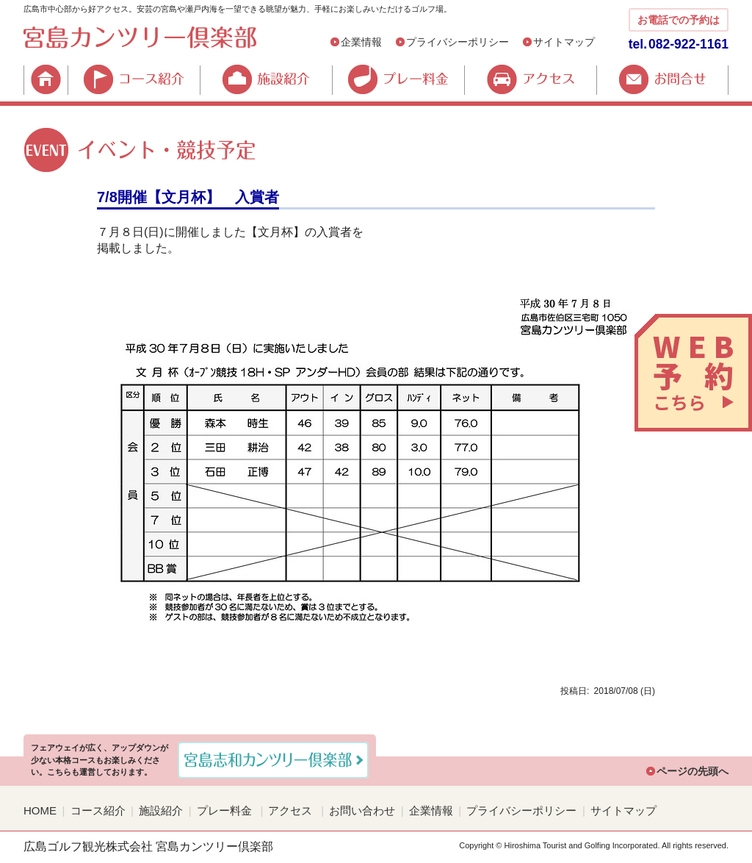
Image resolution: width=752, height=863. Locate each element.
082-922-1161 (688, 44)
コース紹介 (134, 79)
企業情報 (361, 42)
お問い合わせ (362, 810)
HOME (46, 79)
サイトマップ (564, 42)
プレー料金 (398, 79)
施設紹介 (266, 79)
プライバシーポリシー (457, 42)
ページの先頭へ (692, 771)
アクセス (530, 79)
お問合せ (662, 79)
